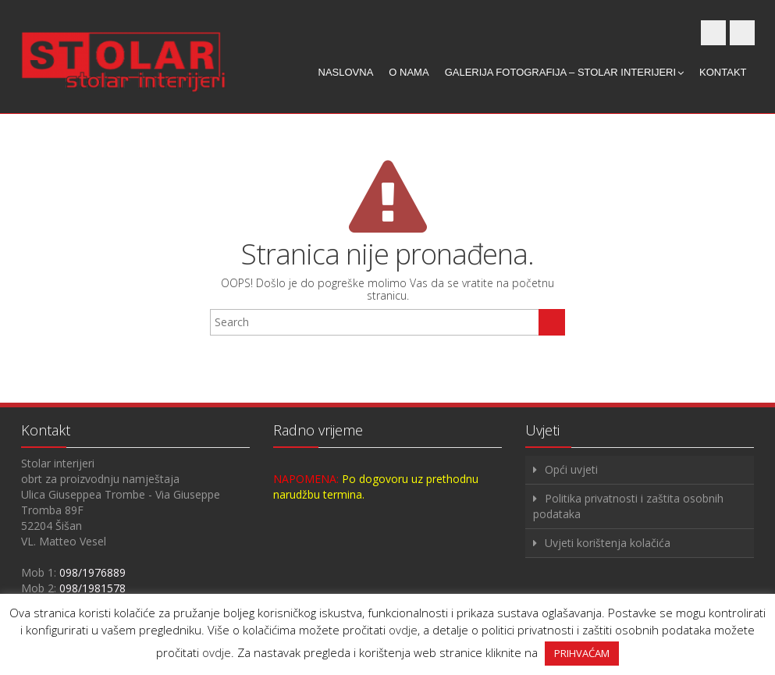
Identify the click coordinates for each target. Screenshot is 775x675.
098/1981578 (92, 588)
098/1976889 (92, 572)
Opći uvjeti (571, 469)
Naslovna (346, 72)
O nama (408, 72)
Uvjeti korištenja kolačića (607, 542)
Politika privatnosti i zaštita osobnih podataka (628, 506)
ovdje (403, 630)
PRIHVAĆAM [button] (582, 653)
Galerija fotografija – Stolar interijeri (564, 72)
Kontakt (722, 72)
